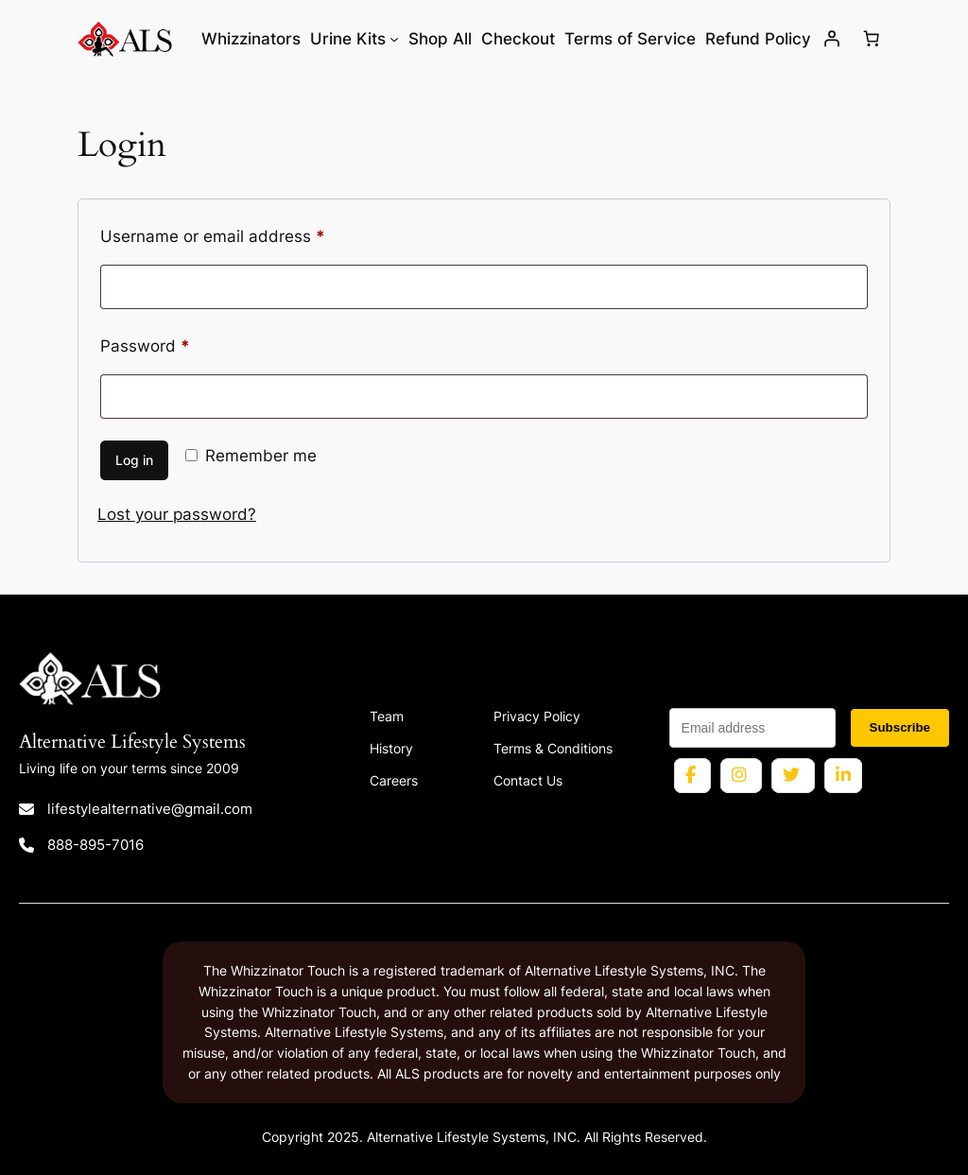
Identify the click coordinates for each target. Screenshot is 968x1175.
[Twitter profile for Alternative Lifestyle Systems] (793, 775)
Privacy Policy (536, 716)
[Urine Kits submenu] (394, 38)
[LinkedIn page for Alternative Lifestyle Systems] (843, 775)
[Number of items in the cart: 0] (870, 39)
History (391, 748)
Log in (134, 460)
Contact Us (527, 780)
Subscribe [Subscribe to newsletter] (900, 727)
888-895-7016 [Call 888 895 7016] (95, 845)
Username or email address (246, 233)
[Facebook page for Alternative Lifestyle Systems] (692, 775)
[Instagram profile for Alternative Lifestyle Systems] (741, 775)
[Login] (831, 39)
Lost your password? (176, 514)
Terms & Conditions (553, 748)
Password (178, 343)
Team (387, 716)
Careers (394, 780)
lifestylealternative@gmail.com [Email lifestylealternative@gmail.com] (149, 809)
